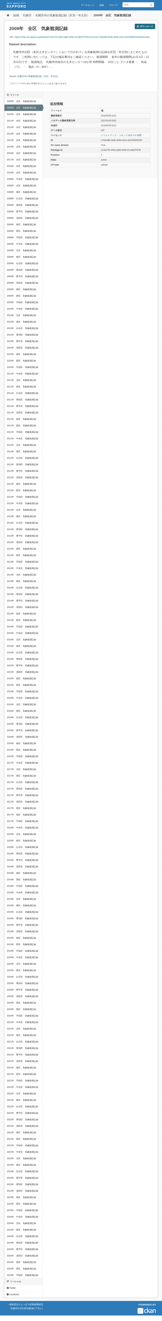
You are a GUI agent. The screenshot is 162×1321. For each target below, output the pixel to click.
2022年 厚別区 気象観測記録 (22, 1119)
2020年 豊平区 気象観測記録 (22, 989)
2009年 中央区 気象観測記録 (22, 244)
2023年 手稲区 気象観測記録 (22, 1210)
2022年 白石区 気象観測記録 (22, 1106)
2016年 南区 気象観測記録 (21, 743)
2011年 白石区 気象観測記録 (22, 393)
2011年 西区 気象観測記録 (21, 425)
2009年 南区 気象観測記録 (21, 289)
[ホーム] (8, 15)
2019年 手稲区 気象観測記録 (22, 951)
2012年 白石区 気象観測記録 (22, 458)
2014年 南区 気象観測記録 (21, 613)
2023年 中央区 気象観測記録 (22, 1152)
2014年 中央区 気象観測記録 (22, 568)
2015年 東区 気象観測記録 (21, 646)
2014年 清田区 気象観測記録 (22, 607)
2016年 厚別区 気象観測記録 (22, 724)
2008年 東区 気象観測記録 (21, 192)
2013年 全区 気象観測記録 (21, 133)
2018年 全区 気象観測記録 (21, 166)
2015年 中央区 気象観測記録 (22, 633)
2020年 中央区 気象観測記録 (22, 957)
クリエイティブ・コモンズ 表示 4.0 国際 (121, 135)
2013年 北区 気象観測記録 (21, 510)
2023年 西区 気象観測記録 (21, 1204)
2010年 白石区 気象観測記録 (22, 328)
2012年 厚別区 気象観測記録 (22, 464)
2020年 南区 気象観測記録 (21, 1002)
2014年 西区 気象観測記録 (21, 620)
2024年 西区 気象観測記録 (21, 1268)
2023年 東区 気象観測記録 (21, 1165)
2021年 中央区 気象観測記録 (22, 1022)
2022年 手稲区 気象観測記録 (22, 1145)
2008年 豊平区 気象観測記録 (22, 211)
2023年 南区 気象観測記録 (21, 1197)
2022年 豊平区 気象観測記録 (22, 1113)
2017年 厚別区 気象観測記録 (22, 788)
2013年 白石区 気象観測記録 (22, 523)
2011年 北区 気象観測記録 (21, 380)
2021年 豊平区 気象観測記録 (22, 1054)
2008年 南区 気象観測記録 (21, 224)
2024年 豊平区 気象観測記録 (22, 1249)
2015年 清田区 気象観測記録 (22, 672)
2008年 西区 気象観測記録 (21, 231)
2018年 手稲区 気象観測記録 (22, 886)
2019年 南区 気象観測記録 (21, 938)
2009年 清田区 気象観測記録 (22, 283)
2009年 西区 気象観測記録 (21, 296)
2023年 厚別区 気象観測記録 (22, 1184)
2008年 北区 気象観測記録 (21, 185)
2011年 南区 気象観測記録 (21, 419)
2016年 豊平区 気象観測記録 (22, 730)
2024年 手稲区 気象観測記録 (22, 1275)
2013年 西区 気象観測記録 (21, 555)
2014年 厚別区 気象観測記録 (22, 594)
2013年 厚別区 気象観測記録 (22, 529)
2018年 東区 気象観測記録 (21, 840)
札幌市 (27, 15)
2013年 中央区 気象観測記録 (22, 503)
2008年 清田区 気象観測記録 (22, 218)
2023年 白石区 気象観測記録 (22, 1171)
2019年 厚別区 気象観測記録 (22, 918)
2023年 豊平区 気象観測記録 (22, 1178)
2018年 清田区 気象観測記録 (22, 866)
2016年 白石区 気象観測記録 (22, 717)
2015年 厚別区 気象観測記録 (22, 659)
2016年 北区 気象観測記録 (21, 704)
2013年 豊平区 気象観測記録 (22, 536)
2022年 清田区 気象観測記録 (22, 1126)
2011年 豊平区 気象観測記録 (22, 406)
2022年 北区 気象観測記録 (21, 1093)
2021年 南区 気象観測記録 (21, 1067)
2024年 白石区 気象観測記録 (22, 1236)
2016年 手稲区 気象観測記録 (22, 756)
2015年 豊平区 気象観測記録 (22, 665)
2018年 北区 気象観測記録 (21, 834)
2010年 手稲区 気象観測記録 (22, 367)
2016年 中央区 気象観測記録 (22, 698)
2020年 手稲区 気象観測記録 (22, 1015)
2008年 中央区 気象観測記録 (22, 179)
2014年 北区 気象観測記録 (21, 574)
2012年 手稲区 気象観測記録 (22, 497)
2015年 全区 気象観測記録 (21, 146)
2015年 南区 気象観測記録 (21, 678)
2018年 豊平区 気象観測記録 (22, 860)
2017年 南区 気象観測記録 (21, 814)
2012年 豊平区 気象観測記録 (22, 471)
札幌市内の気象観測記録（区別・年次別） (62, 15)
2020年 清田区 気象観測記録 (22, 996)
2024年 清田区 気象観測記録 (22, 1255)
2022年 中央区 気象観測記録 (22, 1087)
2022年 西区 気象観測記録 (21, 1139)
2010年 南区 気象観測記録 (21, 354)
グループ (113, 5)
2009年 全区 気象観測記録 (112, 15)
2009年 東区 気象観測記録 (21, 257)
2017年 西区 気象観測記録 (21, 808)
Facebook (13, 1294)
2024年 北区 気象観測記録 (21, 1223)
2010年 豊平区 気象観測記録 (22, 341)
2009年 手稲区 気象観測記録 (22, 302)
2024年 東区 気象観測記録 (21, 1229)
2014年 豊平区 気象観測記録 (22, 600)
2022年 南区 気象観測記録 (21, 1132)
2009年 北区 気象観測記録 (21, 250)
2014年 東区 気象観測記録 (21, 581)
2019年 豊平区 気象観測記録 (22, 925)
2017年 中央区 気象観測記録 (22, 763)
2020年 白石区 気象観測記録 (22, 977)
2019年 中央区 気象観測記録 (22, 892)
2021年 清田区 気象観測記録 (22, 1061)
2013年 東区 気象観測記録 (21, 516)
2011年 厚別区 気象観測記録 (22, 399)
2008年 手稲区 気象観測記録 (22, 237)
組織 (101, 5)
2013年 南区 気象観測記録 (21, 548)
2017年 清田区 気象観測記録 (22, 801)
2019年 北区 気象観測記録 (21, 899)
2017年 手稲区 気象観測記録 (22, 821)
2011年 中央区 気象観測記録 (22, 373)
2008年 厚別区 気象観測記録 (22, 205)
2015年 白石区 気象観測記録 (22, 652)
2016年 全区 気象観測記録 (21, 153)
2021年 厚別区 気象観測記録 (22, 1048)
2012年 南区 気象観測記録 (21, 484)
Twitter (11, 1288)
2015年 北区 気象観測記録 (21, 639)
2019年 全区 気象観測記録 (21, 172)
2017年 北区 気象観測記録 (21, 769)
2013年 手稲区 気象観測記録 (22, 561)
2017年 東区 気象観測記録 (21, 775)
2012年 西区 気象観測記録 (21, 490)
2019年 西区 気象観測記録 (21, 944)
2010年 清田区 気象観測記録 (22, 347)
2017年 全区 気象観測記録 (21, 159)
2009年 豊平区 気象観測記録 (22, 276)
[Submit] (151, 4)
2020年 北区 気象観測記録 (21, 964)
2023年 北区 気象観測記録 (21, 1158)
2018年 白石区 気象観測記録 (22, 847)
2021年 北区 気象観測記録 (21, 1028)
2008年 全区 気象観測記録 (21, 101)
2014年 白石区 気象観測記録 (22, 587)
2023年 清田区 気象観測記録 (22, 1191)
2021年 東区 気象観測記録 (21, 1035)
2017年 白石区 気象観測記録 (22, 782)
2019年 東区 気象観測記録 (21, 905)
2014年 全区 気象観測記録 (21, 140)
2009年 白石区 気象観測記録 (22, 263)
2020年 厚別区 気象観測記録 (22, 983)
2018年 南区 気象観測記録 (21, 873)
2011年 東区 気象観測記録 (21, 386)
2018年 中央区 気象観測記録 (22, 827)
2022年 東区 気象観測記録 (21, 1100)
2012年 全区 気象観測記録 (21, 127)
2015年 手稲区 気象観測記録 (22, 691)
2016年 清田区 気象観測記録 (22, 737)
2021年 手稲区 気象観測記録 (22, 1080)
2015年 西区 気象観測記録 (21, 685)
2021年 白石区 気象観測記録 (22, 1041)
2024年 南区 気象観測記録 (21, 1262)
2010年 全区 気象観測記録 (21, 114)
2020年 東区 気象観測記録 (21, 970)
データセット (87, 5)
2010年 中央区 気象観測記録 (22, 309)
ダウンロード (145, 26)
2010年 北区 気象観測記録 (21, 315)
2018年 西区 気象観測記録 (21, 879)
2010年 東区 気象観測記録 (21, 321)
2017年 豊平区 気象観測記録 (22, 795)
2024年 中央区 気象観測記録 (22, 1216)
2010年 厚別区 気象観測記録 (22, 334)
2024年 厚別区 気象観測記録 (22, 1242)
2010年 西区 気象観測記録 (21, 360)
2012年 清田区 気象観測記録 (22, 477)
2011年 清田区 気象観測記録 (22, 412)
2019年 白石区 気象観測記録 (22, 912)
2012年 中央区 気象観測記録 (22, 438)
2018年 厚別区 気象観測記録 (22, 853)
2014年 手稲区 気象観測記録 (22, 626)
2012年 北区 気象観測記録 (21, 445)
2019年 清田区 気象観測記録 (22, 931)
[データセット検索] (138, 4)
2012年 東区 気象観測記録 (21, 451)
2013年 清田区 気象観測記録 (22, 542)
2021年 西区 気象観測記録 (21, 1074)
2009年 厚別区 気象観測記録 (22, 270)
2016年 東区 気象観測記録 (21, 711)
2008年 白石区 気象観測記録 (22, 198)
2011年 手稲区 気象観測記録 (22, 432)
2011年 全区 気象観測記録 (21, 120)
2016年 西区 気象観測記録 (21, 750)
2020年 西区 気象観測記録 (21, 1009)
